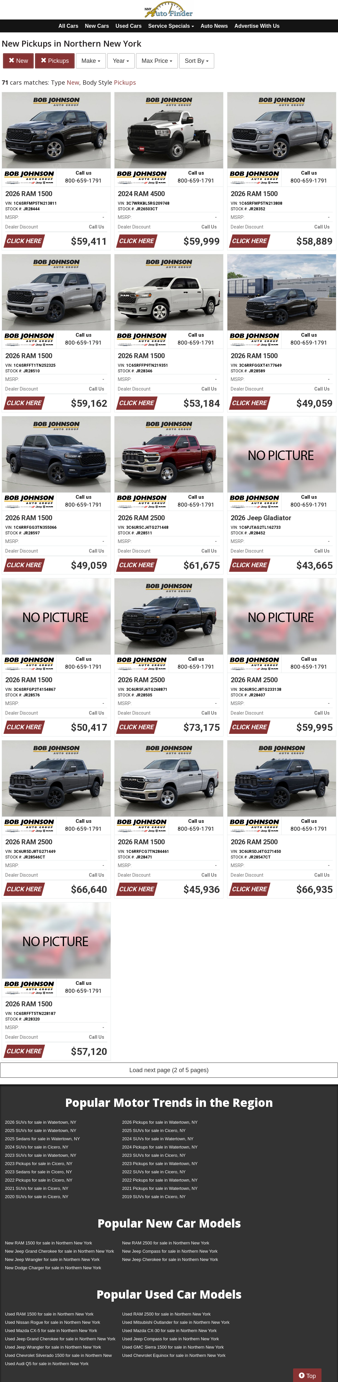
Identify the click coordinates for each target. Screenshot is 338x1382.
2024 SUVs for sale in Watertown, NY (157, 1138)
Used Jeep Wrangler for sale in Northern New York (53, 1347)
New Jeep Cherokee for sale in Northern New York (170, 1259)
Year (121, 61)
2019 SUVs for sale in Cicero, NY (154, 1196)
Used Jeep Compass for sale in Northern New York (170, 1338)
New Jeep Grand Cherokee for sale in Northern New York (59, 1251)
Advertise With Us (257, 26)
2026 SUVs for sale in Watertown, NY (40, 1122)
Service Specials (171, 26)
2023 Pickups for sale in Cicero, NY (38, 1163)
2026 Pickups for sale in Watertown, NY (160, 1122)
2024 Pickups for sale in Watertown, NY (160, 1147)
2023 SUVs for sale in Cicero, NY (154, 1155)
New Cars (97, 26)
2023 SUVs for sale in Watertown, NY (40, 1155)
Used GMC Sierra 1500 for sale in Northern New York (173, 1347)
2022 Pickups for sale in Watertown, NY (160, 1180)
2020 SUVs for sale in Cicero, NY (36, 1196)
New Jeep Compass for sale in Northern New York (170, 1251)
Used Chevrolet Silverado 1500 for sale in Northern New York (58, 1357)
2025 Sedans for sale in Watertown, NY (42, 1138)
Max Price (157, 61)
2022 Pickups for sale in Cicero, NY (38, 1180)
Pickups (55, 60)
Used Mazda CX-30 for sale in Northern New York (169, 1330)
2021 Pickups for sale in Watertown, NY (160, 1188)
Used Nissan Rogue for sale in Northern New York (52, 1322)
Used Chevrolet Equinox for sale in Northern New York (173, 1355)
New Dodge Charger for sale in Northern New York (53, 1267)
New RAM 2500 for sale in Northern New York (165, 1242)
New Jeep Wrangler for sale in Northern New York (52, 1259)
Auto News (214, 26)
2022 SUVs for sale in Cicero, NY (154, 1171)
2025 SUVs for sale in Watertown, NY (40, 1130)
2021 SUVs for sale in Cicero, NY (36, 1188)
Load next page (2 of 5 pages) (169, 1070)
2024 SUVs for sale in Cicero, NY (36, 1147)
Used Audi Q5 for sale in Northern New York (46, 1363)
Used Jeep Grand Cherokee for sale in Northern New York (60, 1338)
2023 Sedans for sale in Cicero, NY (38, 1171)
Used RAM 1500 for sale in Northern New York (49, 1314)
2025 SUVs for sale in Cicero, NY (154, 1130)
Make (91, 61)
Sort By (197, 61)
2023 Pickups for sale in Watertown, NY (160, 1163)
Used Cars (129, 26)
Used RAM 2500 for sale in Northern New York (166, 1314)
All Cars (68, 26)
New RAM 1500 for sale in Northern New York (48, 1242)
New (18, 60)
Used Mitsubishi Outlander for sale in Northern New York (175, 1322)
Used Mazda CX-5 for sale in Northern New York (51, 1330)
